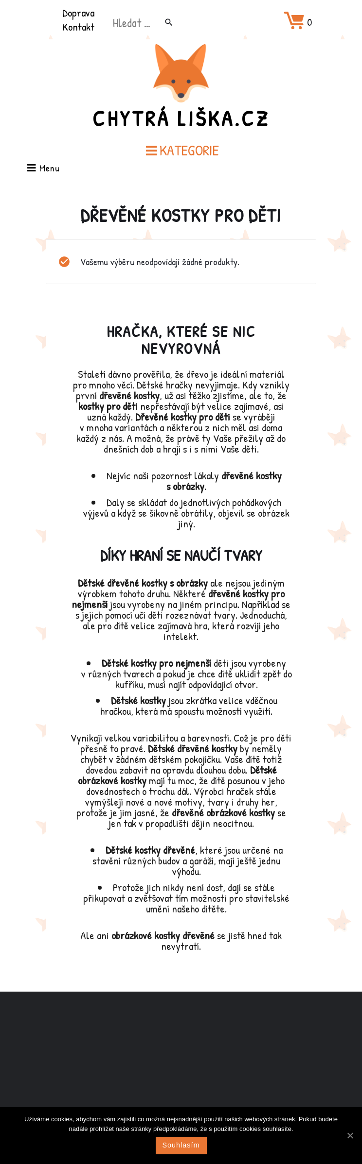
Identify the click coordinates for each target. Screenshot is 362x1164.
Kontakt (78, 26)
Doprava (78, 12)
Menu (43, 168)
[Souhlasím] (350, 1135)
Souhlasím (181, 1145)
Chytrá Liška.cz (181, 118)
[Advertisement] (181, 1068)
